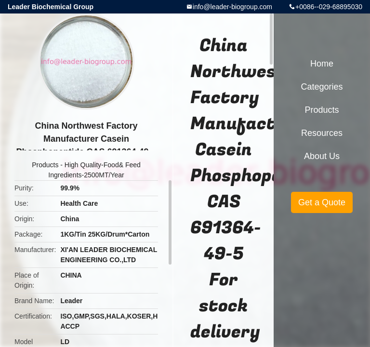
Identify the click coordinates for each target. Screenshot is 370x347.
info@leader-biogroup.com (232, 7)
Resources (322, 133)
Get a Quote (321, 202)
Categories (322, 87)
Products (45, 165)
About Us (322, 156)
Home (321, 63)
